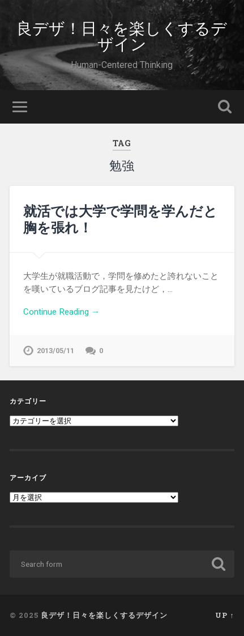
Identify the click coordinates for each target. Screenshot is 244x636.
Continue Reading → (61, 312)
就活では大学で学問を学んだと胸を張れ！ (120, 219)
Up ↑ (224, 615)
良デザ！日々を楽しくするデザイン (121, 35)
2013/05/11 (55, 350)
